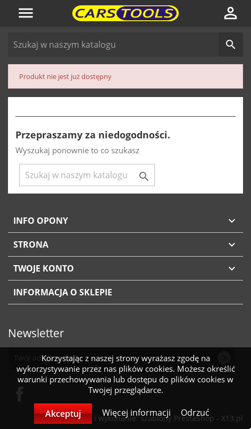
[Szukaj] (125, 44)
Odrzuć (195, 412)
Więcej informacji (137, 412)
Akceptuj (63, 413)
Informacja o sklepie (62, 292)
